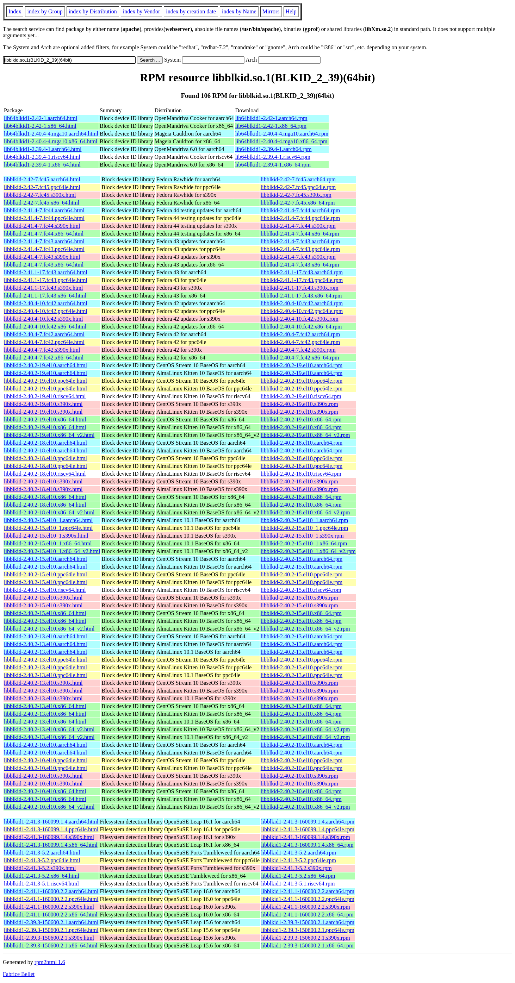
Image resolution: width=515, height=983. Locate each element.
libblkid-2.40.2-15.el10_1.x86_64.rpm (304, 543)
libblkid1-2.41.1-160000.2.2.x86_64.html (51, 915)
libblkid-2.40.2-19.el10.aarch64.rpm (301, 365)
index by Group (44, 11)
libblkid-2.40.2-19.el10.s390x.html (43, 404)
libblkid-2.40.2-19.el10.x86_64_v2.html (49, 435)
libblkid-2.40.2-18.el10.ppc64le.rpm (301, 458)
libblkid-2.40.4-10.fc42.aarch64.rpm (302, 303)
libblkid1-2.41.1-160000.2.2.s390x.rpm (305, 907)
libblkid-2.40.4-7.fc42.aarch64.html (44, 334)
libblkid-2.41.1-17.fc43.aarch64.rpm (302, 272)
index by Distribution (93, 11)
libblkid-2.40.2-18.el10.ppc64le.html (45, 458)
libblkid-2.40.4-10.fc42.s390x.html (43, 319)
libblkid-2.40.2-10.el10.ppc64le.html (45, 760)
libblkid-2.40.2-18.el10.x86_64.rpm (301, 497)
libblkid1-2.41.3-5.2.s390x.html (40, 868)
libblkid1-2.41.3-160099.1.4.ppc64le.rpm (307, 829)
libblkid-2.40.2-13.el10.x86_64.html (45, 706)
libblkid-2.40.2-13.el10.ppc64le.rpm (301, 660)
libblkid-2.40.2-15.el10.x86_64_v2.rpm (305, 629)
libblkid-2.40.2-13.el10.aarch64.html (45, 636)
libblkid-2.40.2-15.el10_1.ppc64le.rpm (304, 528)
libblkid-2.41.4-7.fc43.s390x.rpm (298, 257)
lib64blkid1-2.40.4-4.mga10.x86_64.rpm (281, 141)
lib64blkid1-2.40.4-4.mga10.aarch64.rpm (281, 134)
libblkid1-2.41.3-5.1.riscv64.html (41, 884)
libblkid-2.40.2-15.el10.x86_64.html (45, 613)
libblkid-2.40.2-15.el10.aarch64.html (45, 559)
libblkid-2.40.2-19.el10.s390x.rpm (299, 404)
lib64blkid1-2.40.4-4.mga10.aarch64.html (51, 134)
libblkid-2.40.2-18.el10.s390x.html (43, 481)
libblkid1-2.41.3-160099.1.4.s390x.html (49, 837)
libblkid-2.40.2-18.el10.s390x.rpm (299, 481)
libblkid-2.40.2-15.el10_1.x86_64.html (48, 543)
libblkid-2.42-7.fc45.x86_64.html (41, 203)
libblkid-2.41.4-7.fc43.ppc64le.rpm (300, 249)
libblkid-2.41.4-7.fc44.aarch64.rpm (300, 210)
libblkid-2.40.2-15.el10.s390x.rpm (299, 598)
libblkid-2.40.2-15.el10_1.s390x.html (46, 536)
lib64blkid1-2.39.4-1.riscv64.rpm (272, 157)
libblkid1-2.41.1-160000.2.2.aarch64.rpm (307, 891)
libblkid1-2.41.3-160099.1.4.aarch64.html (51, 822)
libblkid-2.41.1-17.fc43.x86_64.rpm (301, 296)
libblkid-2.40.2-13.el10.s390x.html (43, 683)
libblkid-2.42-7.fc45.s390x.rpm (296, 195)
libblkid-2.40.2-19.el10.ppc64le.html (45, 381)
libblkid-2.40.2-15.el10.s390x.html (43, 598)
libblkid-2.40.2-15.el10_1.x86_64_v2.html (52, 551)
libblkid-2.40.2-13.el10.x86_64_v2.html (49, 729)
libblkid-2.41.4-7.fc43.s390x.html (42, 257)
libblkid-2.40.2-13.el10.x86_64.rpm (301, 706)
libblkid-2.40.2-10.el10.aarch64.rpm (301, 745)
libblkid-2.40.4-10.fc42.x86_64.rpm (301, 327)
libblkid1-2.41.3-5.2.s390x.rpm (296, 868)
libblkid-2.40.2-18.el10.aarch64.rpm (301, 443)
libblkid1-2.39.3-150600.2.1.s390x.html (49, 938)
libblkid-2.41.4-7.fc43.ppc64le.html (44, 249)
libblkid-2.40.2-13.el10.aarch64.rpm (301, 636)
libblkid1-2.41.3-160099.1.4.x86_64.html (51, 845)
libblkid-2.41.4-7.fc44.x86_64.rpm (300, 234)
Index (14, 11)
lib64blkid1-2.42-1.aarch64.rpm (271, 118)
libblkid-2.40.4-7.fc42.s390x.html (42, 350)
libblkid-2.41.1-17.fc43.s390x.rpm (300, 288)
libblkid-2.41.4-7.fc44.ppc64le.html (44, 218)
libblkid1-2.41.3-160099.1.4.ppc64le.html (51, 829)
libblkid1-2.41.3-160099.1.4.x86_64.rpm (307, 845)
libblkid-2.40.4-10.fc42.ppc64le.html (45, 311)
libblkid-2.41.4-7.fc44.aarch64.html (44, 210)
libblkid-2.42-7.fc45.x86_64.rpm (298, 203)
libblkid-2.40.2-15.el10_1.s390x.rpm (302, 536)
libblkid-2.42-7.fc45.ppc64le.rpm (298, 187)
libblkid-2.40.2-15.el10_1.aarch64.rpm (304, 520)
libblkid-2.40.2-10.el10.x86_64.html (45, 791)
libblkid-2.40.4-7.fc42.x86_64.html (43, 358)
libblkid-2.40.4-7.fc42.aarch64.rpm (300, 334)
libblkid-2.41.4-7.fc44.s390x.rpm (298, 226)
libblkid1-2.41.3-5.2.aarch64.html (42, 853)
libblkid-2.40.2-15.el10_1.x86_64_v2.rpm (308, 551)
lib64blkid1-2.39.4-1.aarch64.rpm (273, 149)
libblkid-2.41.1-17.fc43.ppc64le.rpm (302, 280)
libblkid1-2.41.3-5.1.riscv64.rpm (298, 884)
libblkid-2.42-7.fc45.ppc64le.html (42, 187)
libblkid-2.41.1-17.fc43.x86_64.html (45, 296)
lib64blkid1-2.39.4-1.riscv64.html (42, 157)
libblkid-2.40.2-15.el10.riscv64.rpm (301, 590)
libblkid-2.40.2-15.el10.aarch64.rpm (301, 559)
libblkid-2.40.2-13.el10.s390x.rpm (299, 683)
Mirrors (271, 11)
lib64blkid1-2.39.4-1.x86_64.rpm (273, 165)
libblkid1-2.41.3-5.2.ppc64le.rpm (298, 860)
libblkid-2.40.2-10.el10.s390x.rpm (299, 776)
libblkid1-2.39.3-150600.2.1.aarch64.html (51, 922)
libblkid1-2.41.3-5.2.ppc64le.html (42, 860)
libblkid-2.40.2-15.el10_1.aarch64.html (48, 520)
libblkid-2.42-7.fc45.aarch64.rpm (298, 179)
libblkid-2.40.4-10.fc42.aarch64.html (45, 303)
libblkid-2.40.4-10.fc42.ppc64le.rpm (302, 311)
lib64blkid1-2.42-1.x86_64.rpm (270, 126)
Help (291, 11)
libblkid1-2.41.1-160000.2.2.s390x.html (49, 907)
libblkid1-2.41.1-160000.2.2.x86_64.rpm (307, 915)
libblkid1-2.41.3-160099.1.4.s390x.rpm (305, 837)
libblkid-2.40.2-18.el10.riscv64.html (45, 474)
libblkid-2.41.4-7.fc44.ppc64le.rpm (300, 218)
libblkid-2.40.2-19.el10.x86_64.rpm (301, 419)
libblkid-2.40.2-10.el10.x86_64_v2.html (49, 807)
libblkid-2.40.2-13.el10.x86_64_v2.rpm (305, 729)
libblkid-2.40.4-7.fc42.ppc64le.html (44, 342)
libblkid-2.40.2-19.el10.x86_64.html (45, 419)
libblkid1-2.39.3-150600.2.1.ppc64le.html (51, 930)
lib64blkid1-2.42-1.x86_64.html (40, 126)
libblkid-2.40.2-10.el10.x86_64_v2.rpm (305, 807)
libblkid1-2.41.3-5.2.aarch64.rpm (298, 853)
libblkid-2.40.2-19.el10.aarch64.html (45, 365)
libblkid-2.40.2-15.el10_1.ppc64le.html (48, 528)
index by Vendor (141, 11)
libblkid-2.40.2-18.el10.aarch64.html (45, 443)
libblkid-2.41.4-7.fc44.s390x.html (42, 226)
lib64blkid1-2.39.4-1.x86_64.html (42, 165)
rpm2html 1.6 (50, 962)
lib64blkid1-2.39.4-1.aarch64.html (42, 149)
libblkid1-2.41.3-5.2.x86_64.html (41, 876)
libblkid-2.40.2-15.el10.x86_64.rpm (301, 613)
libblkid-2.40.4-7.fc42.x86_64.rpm (300, 358)
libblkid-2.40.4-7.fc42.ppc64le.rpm (300, 342)
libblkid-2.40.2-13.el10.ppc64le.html (45, 660)
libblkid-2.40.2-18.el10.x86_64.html (45, 497)
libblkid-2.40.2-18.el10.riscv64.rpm (301, 474)
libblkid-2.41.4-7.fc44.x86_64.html (43, 234)
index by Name (239, 11)
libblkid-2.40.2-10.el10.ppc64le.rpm (301, 760)
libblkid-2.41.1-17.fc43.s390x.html (43, 288)
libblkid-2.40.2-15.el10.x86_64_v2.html (49, 629)
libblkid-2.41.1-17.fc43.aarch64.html (45, 272)
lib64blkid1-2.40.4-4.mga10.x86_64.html (50, 141)
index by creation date (191, 11)
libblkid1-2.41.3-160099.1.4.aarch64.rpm (307, 822)
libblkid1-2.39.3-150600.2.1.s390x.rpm (305, 938)
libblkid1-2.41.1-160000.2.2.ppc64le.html (51, 899)
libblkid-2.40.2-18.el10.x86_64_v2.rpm (305, 512)
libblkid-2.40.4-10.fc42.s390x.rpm (300, 319)
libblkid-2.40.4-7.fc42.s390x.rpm (298, 350)
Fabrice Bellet (19, 974)
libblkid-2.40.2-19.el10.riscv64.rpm (301, 396)
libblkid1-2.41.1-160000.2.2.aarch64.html (51, 891)
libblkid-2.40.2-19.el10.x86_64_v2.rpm (305, 435)
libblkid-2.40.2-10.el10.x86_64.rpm (301, 791)
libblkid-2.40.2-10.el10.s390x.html (43, 776)
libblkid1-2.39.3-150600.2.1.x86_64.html (51, 945)
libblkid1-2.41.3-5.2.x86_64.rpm (298, 876)
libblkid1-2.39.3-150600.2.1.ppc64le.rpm (307, 930)
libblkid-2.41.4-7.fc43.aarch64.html (44, 241)
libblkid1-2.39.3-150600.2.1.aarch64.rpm (307, 922)
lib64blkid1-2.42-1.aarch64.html (40, 118)
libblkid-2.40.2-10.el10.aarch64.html (45, 745)
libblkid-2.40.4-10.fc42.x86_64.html (45, 327)
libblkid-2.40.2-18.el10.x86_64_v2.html (49, 512)
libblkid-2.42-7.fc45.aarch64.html (42, 179)
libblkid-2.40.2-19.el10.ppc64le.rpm (301, 381)
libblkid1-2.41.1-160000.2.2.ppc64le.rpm (307, 899)
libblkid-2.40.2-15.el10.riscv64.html (45, 590)
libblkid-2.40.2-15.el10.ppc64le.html (45, 574)
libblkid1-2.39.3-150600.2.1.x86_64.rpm (307, 945)
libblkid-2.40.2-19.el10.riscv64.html (45, 396)
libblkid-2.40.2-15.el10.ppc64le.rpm (301, 574)
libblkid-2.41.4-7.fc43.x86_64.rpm (300, 265)
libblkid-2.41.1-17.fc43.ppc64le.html (45, 280)
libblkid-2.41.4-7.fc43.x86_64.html (43, 265)
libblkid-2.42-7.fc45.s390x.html (40, 195)
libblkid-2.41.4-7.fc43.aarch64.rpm (300, 241)
